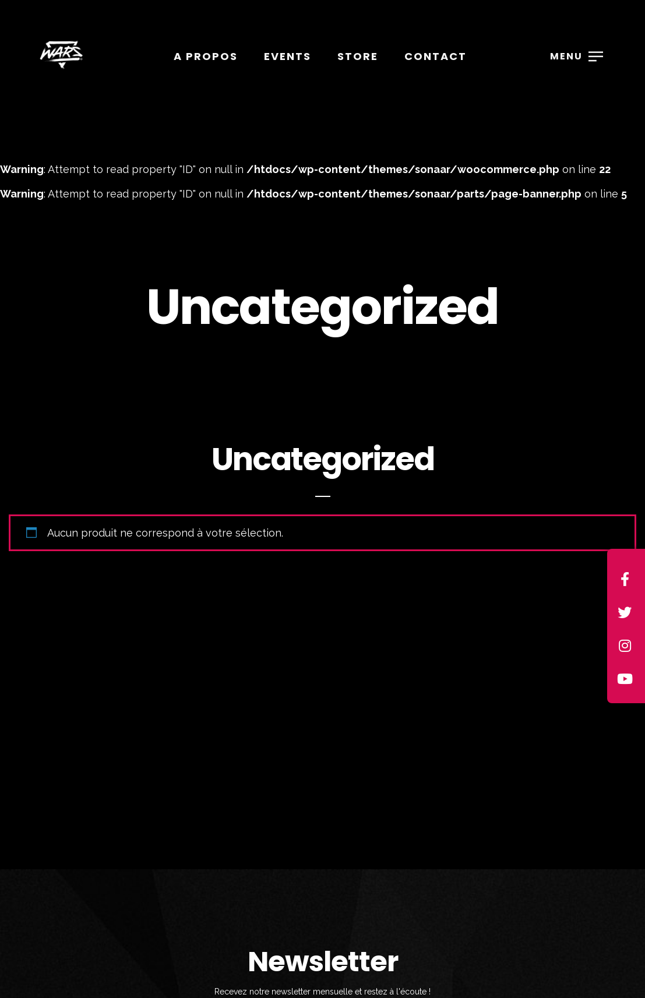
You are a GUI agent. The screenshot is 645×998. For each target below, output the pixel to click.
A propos (206, 56)
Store (357, 56)
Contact (435, 56)
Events (287, 56)
